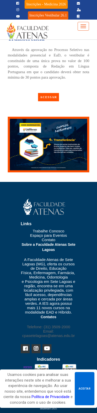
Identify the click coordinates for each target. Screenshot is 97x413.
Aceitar (85, 388)
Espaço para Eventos (48, 235)
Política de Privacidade (51, 396)
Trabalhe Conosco (48, 231)
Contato (48, 240)
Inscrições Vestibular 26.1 (48, 15)
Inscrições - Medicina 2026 (46, 4)
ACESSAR (48, 97)
